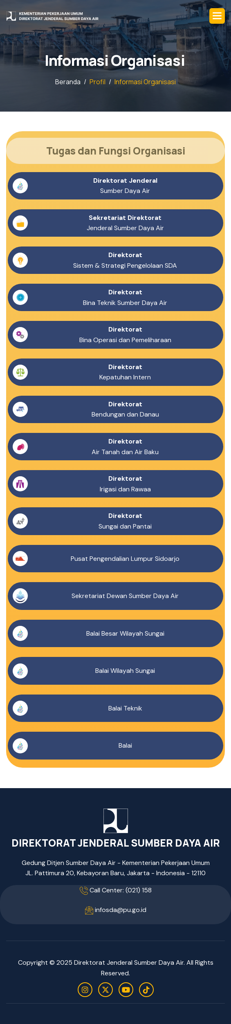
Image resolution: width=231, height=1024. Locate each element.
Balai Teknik (125, 708)
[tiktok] (146, 989)
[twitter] (105, 989)
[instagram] (85, 989)
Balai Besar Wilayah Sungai (125, 633)
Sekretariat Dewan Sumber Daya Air (125, 596)
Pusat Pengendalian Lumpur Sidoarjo (125, 558)
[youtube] (126, 989)
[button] (217, 16)
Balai (125, 746)
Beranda (68, 81)
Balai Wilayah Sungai (125, 671)
